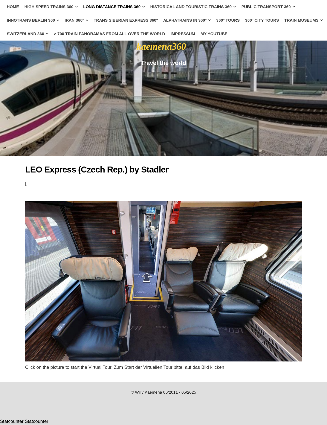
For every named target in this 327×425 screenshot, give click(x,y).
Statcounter (12, 421)
